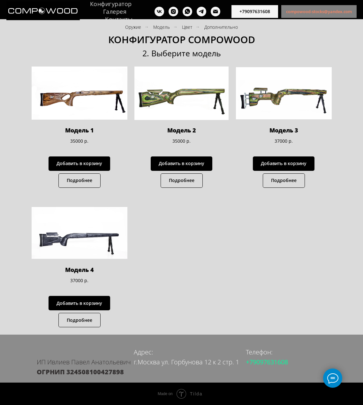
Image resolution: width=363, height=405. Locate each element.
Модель (161, 27)
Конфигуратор (111, 4)
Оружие (133, 27)
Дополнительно (221, 27)
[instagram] (173, 11)
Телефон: (259, 352)
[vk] (159, 11)
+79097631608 (267, 362)
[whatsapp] (187, 11)
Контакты (118, 19)
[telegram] (201, 11)
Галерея (115, 11)
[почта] (215, 11)
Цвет (187, 27)
